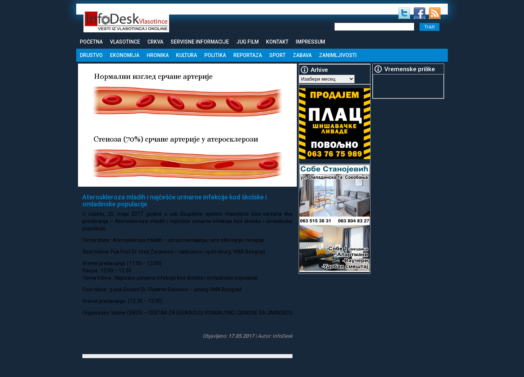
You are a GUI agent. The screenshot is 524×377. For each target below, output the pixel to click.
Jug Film (247, 42)
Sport (277, 55)
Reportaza (247, 55)
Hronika (158, 55)
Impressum (310, 42)
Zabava (302, 55)
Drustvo (91, 55)
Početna (91, 42)
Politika (215, 55)
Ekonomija (124, 55)
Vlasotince (125, 42)
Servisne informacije (200, 42)
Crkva (155, 42)
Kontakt (277, 42)
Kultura (186, 55)
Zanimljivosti (338, 55)
